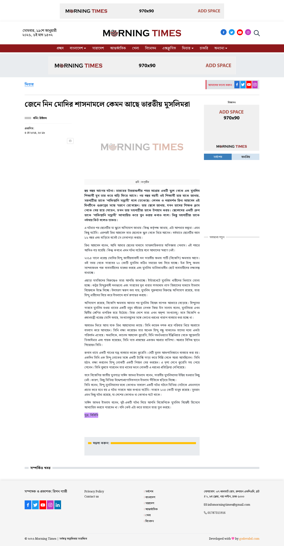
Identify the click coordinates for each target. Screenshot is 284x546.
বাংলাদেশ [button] (76, 48)
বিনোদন (150, 48)
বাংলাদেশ (150, 497)
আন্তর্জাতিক (118, 48)
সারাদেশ (98, 48)
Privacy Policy (94, 491)
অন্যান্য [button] (219, 48)
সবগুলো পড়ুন (217, 237)
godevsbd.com (249, 539)
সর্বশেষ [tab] (218, 157)
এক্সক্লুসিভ (169, 48)
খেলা (135, 48)
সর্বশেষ (149, 491)
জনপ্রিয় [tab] (245, 157)
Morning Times (45, 539)
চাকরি (204, 48)
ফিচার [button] (186, 48)
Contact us (91, 496)
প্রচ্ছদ (60, 48)
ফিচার (29, 85)
